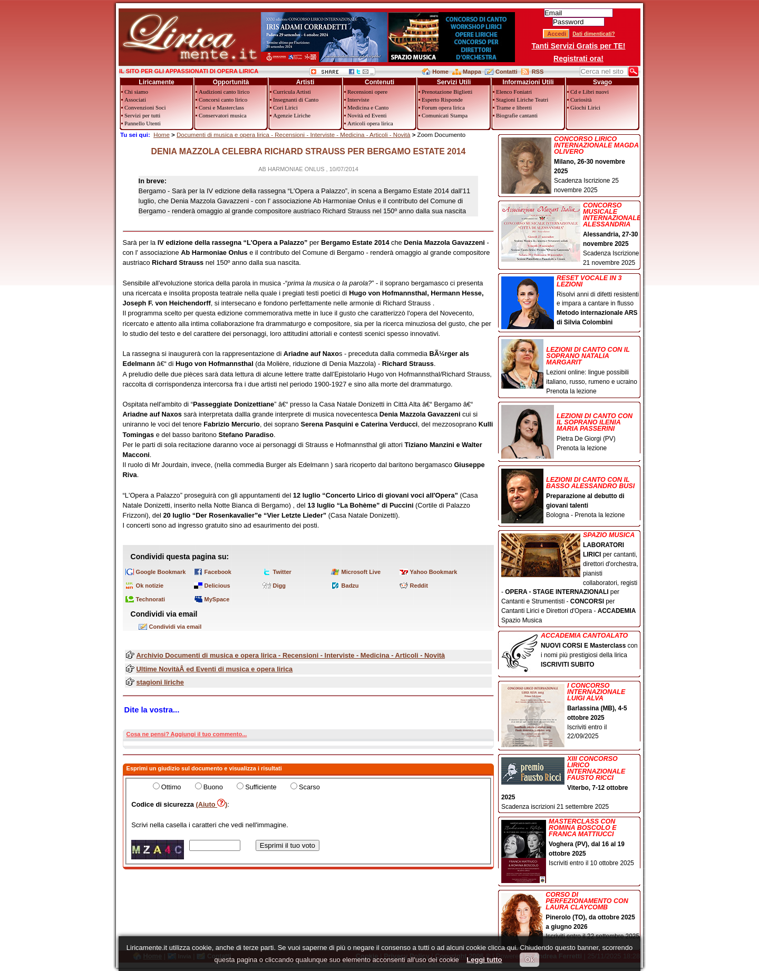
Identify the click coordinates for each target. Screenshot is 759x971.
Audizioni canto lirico (224, 91)
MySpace (217, 599)
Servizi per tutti (142, 115)
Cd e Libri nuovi (589, 91)
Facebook (218, 572)
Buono (213, 787)
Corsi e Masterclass (221, 107)
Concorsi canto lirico (223, 99)
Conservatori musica (223, 115)
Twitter (282, 572)
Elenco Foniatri (514, 91)
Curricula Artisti (292, 91)
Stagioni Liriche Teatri (522, 99)
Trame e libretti (514, 107)
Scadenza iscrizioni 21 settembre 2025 (570, 783)
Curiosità (580, 99)
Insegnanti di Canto (295, 99)
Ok (529, 960)
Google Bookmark (161, 572)
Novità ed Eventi (367, 115)
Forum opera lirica (443, 107)
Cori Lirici (285, 107)
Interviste (358, 99)
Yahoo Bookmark (434, 572)
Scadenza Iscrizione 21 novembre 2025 (570, 234)
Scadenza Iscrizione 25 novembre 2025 (570, 165)
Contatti (506, 71)
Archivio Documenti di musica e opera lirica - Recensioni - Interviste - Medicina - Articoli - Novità (291, 655)
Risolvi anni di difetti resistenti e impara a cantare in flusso (570, 301)
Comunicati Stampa (445, 115)
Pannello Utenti (142, 123)
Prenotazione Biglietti (447, 91)
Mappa (472, 71)
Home (440, 71)
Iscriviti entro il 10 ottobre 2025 (570, 843)
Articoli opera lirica (370, 123)
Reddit (419, 585)
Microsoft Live (361, 572)
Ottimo (171, 787)
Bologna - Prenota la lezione (570, 494)
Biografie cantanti (517, 115)
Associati (135, 99)
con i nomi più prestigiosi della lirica (570, 651)
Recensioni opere (367, 91)
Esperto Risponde (442, 99)
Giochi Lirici (585, 107)
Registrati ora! (578, 58)
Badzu (350, 585)
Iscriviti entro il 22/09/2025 (570, 711)
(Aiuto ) (212, 804)
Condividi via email (175, 626)
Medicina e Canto (367, 107)
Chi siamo (136, 91)
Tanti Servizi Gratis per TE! (579, 46)
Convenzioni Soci (145, 107)
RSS (538, 71)
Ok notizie (150, 585)
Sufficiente (261, 787)
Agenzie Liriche (291, 115)
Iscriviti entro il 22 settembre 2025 (570, 916)
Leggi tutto (484, 960)
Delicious (217, 585)
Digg (279, 585)
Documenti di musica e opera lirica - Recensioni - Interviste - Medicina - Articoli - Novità (294, 135)
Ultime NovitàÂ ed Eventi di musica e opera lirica (215, 669)
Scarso (309, 787)
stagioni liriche (160, 682)
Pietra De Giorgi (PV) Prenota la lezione (570, 429)
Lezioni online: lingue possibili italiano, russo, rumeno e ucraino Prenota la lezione (570, 367)
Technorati (150, 599)
